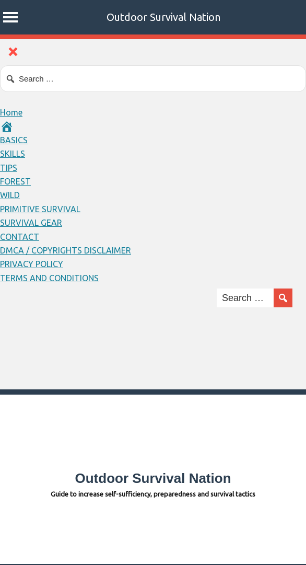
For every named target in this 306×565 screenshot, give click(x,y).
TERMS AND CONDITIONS (49, 278)
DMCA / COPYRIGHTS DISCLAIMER (65, 250)
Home (11, 112)
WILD (10, 195)
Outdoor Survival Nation (163, 17)
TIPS (8, 167)
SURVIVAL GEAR (31, 222)
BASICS (14, 140)
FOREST (15, 181)
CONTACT (19, 236)
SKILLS (12, 153)
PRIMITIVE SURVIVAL (40, 209)
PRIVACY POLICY (31, 264)
